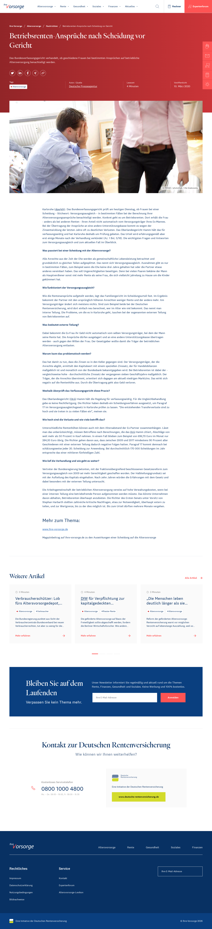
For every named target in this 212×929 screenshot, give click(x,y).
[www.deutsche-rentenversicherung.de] (139, 797)
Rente (130, 847)
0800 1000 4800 (63, 788)
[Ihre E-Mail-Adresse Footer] (180, 871)
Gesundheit (152, 847)
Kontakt (63, 878)
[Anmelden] (173, 697)
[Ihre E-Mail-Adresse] (125, 697)
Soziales (175, 847)
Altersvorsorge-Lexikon (71, 892)
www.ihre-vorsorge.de (55, 529)
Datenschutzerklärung (21, 885)
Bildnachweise (16, 899)
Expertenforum (66, 885)
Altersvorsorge (106, 847)
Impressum (15, 878)
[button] (207, 46)
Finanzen (197, 847)
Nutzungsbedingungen (21, 892)
